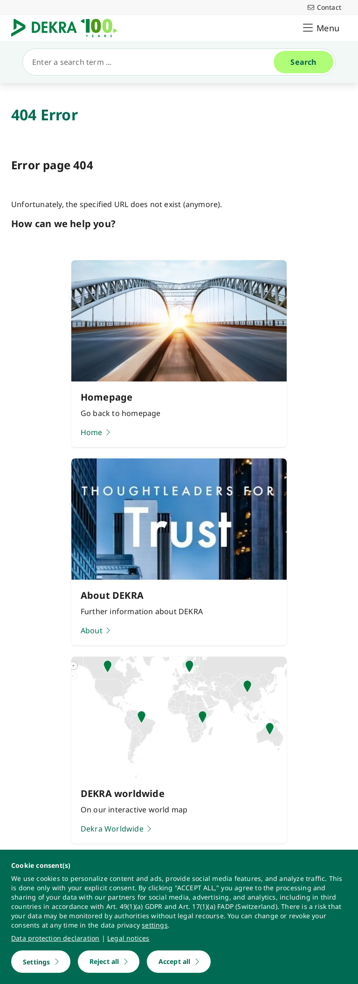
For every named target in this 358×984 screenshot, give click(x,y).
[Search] (152, 62)
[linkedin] (40, 843)
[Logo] (68, 28)
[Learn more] (179, 724)
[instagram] (57, 843)
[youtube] (21, 843)
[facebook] (75, 843)
